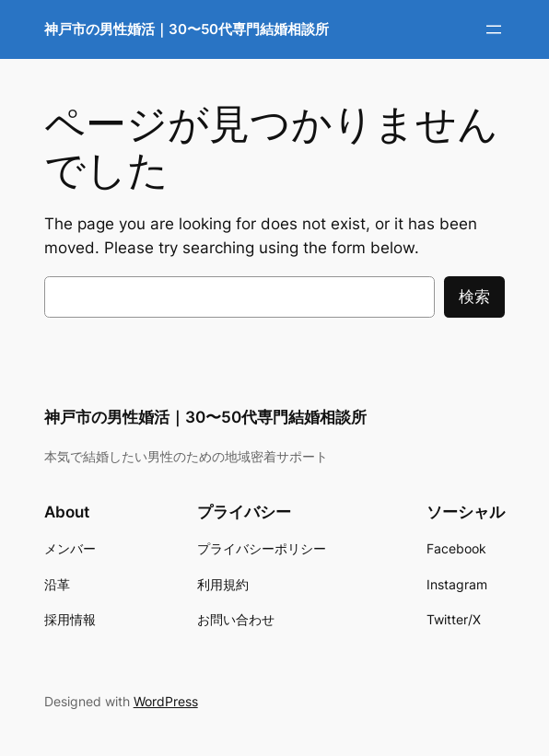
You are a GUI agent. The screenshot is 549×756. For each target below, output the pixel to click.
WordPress (166, 701)
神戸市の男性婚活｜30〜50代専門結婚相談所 (186, 29)
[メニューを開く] (494, 29)
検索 (474, 296)
